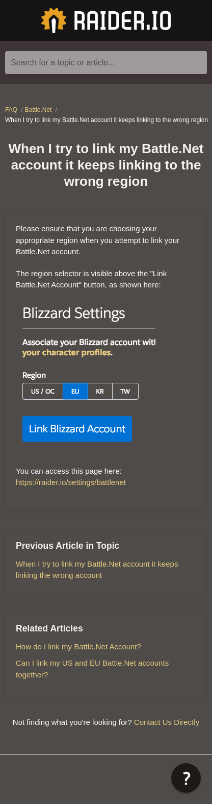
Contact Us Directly (166, 722)
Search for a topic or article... (63, 62)
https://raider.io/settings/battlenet (71, 482)
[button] (186, 778)
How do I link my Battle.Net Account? (78, 646)
